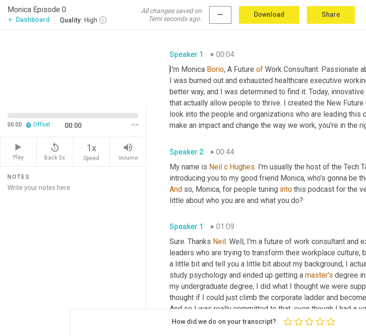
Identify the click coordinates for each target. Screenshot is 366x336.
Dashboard (28, 19)
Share (331, 14)
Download (269, 14)
